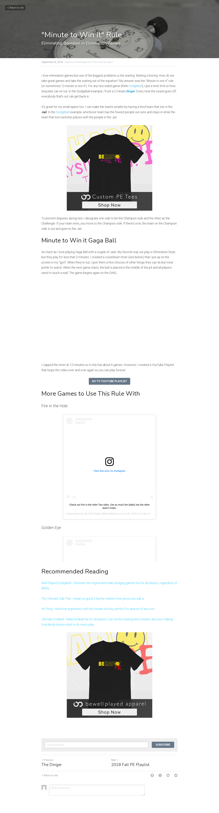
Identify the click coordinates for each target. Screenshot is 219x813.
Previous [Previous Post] (47, 760)
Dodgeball (135, 86)
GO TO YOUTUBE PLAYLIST (109, 381)
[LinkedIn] (168, 775)
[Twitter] (160, 775)
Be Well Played (93, 513)
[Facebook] (152, 775)
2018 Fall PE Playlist (130, 764)
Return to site (15, 7)
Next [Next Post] (114, 760)
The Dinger (51, 764)
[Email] (176, 775)
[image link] (109, 168)
